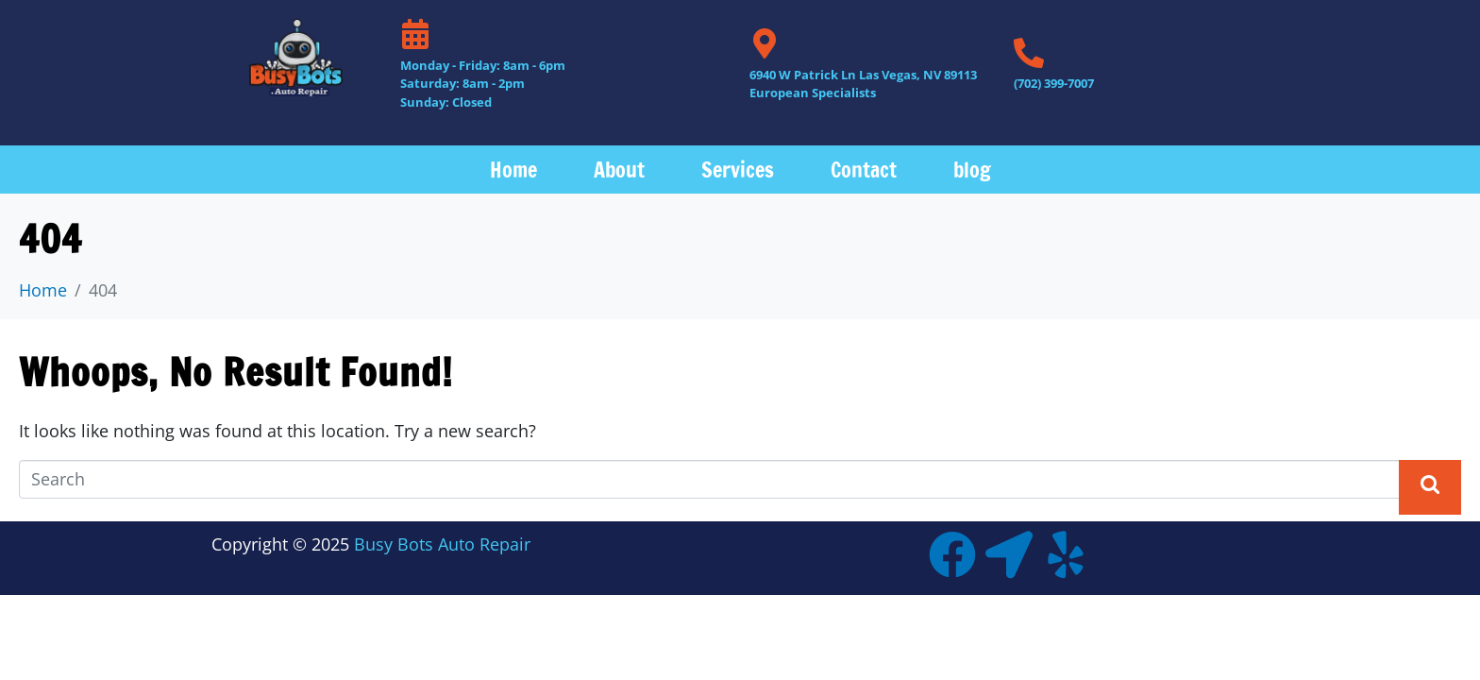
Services (737, 169)
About (619, 169)
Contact (864, 169)
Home (513, 169)
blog (972, 169)
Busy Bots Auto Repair (442, 544)
